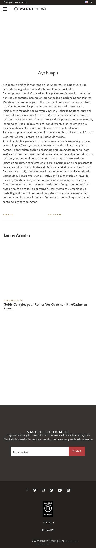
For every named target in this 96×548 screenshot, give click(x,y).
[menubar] (88, 2)
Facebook (55, 214)
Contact (48, 523)
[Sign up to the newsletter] (77, 451)
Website (8, 214)
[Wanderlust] (30, 9)
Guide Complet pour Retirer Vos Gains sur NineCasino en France (45, 306)
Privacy (48, 530)
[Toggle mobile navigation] (5, 9)
